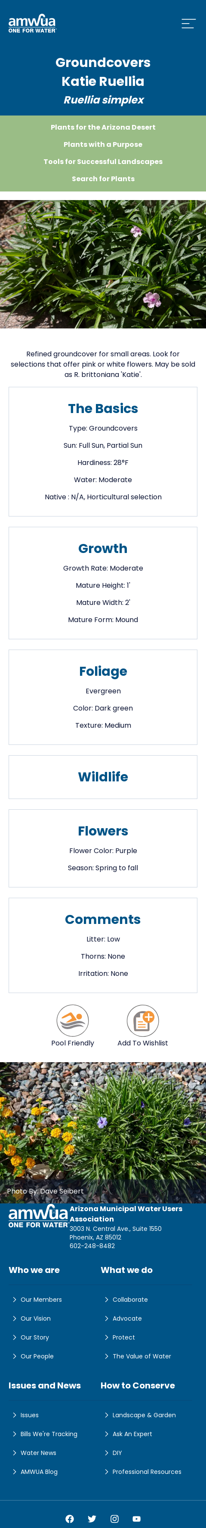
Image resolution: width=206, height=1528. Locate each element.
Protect (118, 1337)
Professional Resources (141, 1472)
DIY (111, 1453)
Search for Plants (103, 179)
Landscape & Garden (138, 1415)
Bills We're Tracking (43, 1434)
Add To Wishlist (142, 1025)
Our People (31, 1356)
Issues (24, 1415)
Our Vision (30, 1318)
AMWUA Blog (33, 1472)
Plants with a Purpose (103, 144)
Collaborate (124, 1300)
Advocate (121, 1318)
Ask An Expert (126, 1434)
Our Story (29, 1337)
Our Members (35, 1300)
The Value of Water (136, 1356)
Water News (32, 1453)
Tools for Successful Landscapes (103, 162)
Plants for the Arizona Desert (103, 127)
